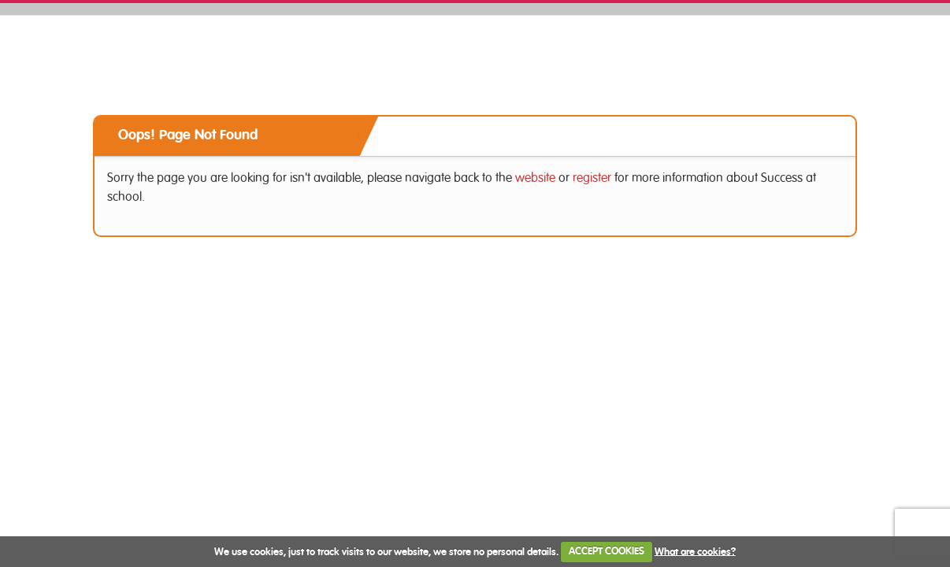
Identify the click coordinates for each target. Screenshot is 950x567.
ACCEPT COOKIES (606, 552)
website (535, 178)
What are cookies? (695, 552)
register (592, 178)
